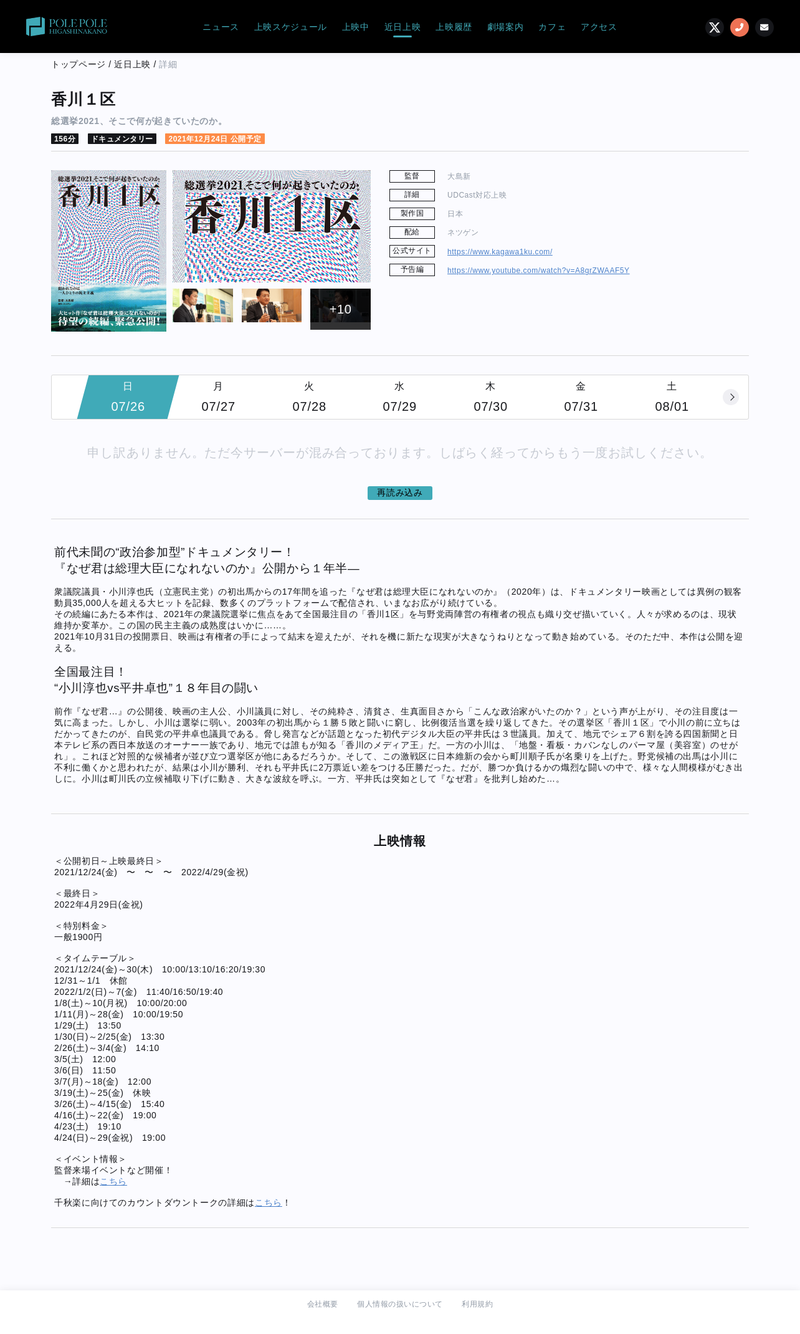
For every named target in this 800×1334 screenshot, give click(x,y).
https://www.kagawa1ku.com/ (500, 251)
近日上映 (402, 27)
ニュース (220, 27)
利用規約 (477, 1304)
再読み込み (399, 492)
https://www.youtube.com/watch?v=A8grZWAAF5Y (538, 270)
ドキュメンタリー (122, 139)
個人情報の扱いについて (400, 1304)
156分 (64, 139)
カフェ (552, 27)
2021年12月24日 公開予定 (214, 139)
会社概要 (322, 1304)
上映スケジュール (290, 27)
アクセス (599, 27)
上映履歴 (454, 27)
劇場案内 (505, 27)
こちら (113, 1181)
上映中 (355, 27)
